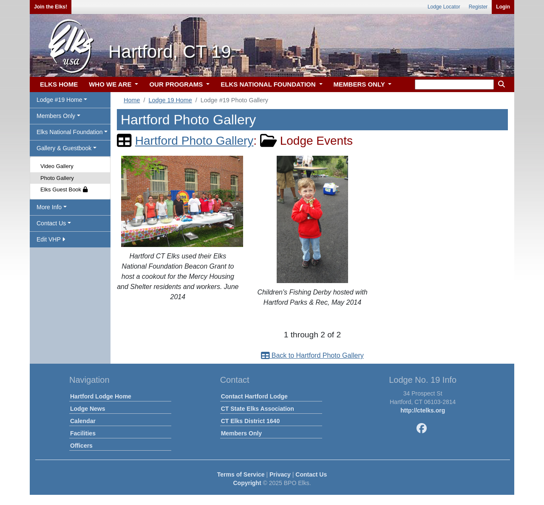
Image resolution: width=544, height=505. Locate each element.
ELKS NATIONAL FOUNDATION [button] (269, 84)
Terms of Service (241, 474)
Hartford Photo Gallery (194, 140)
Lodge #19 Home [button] (59, 99)
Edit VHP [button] (51, 239)
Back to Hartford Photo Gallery (312, 355)
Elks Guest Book (64, 189)
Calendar (83, 421)
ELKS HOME (59, 84)
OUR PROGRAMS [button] (176, 84)
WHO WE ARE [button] (111, 84)
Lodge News (87, 408)
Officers (81, 445)
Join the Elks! (50, 7)
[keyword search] (454, 84)
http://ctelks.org (422, 410)
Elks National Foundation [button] (70, 132)
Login (503, 7)
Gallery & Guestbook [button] (64, 148)
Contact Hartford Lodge (254, 396)
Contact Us (311, 474)
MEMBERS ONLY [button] (360, 84)
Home (132, 100)
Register (478, 7)
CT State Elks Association (257, 408)
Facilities (83, 433)
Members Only (241, 433)
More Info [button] (49, 207)
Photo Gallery (57, 178)
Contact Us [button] (51, 223)
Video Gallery (57, 166)
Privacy (280, 474)
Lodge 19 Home (170, 100)
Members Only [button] (56, 115)
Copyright (247, 483)
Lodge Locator (444, 7)
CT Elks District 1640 (250, 421)
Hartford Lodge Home (100, 396)
